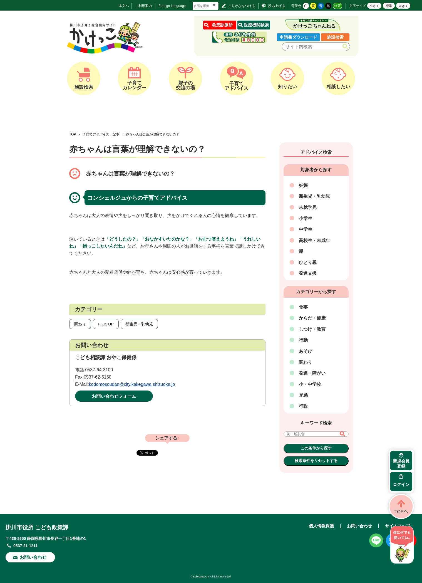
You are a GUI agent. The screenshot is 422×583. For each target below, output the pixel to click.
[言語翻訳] (205, 6)
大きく (403, 6)
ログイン (401, 484)
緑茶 (337, 6)
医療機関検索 (256, 25)
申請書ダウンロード (298, 37)
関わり (80, 324)
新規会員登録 (401, 463)
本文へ (124, 6)
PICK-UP (106, 324)
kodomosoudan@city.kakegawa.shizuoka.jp (132, 384)
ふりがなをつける (241, 6)
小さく (374, 6)
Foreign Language (172, 6)
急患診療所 (222, 25)
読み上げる (276, 6)
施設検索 (335, 37)
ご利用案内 (143, 6)
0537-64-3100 (99, 369)
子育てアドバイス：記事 (101, 134)
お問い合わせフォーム (114, 396)
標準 (389, 6)
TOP (72, 134)
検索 (346, 47)
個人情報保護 (321, 526)
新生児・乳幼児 (139, 324)
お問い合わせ (33, 557)
